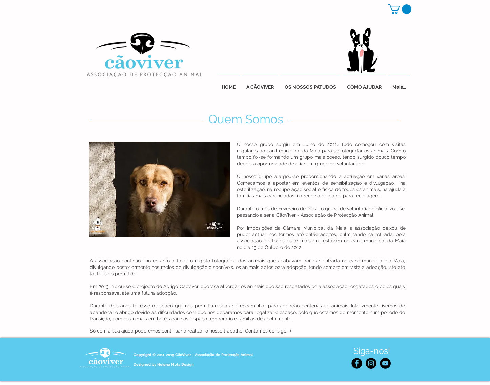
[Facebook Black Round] (356, 363)
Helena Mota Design (175, 364)
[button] (399, 9)
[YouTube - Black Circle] (385, 363)
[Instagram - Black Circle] (371, 363)
